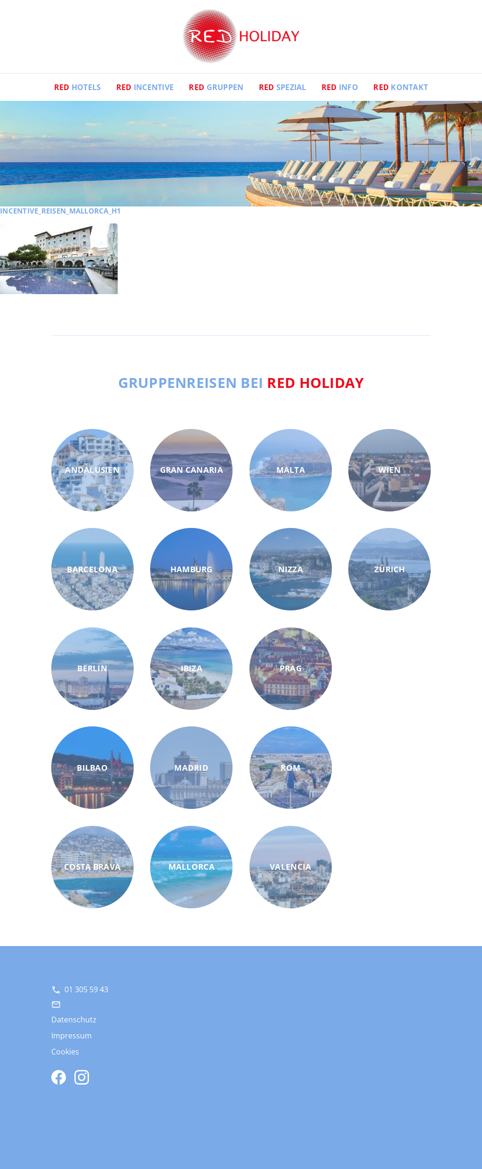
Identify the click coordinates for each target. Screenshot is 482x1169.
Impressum (71, 1035)
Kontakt (400, 87)
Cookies (65, 1051)
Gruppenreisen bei (241, 382)
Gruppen (216, 87)
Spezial (282, 87)
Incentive (145, 87)
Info (339, 87)
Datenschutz (73, 1019)
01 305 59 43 (86, 989)
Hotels (77, 87)
